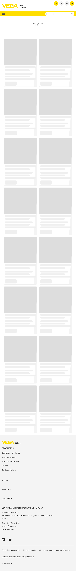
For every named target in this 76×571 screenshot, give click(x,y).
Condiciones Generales (11, 550)
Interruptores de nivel (10, 461)
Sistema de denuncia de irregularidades (18, 557)
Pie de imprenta (29, 550)
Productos (8, 448)
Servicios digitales (9, 470)
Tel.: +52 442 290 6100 (11, 523)
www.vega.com (8, 529)
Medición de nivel (9, 457)
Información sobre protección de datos (54, 550)
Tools (5, 480)
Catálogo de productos (11, 453)
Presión (5, 466)
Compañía (7, 498)
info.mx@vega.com (9, 526)
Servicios (6, 489)
